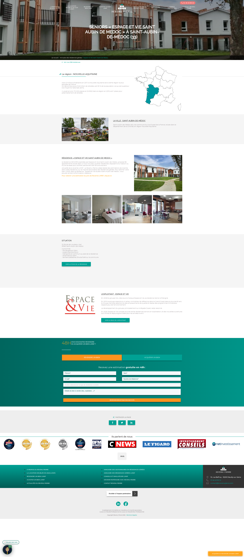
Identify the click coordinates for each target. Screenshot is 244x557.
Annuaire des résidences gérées (71, 58)
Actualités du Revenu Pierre (138, 7)
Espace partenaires (172, 7)
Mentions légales (131, 515)
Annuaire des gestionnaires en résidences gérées (124, 469)
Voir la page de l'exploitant (115, 320)
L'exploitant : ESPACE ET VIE (115, 294)
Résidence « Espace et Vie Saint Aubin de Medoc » (87, 158)
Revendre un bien (92, 357)
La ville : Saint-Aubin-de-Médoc (129, 121)
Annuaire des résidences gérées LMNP (119, 473)
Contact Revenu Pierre (189, 7)
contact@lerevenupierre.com (219, 483)
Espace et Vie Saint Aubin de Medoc (95, 58)
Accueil (55, 58)
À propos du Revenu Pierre (55, 7)
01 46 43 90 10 (187, 3)
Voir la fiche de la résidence (76, 264)
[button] (117, 461)
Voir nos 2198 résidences (71, 62)
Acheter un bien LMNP (105, 7)
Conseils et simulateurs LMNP (155, 7)
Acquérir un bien (152, 357)
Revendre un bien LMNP (88, 7)
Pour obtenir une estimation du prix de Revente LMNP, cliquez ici (87, 176)
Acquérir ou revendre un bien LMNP (225, 553)
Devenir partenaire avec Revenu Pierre (120, 480)
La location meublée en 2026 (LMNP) (72, 7)
